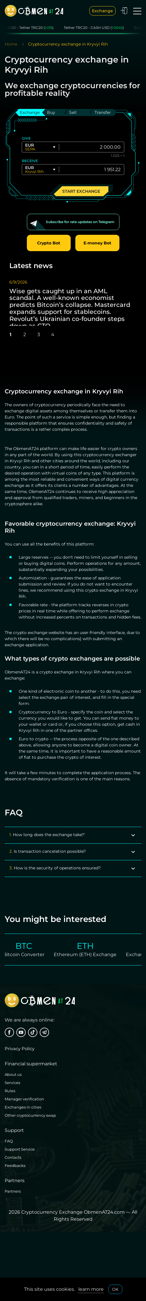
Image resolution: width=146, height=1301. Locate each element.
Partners (13, 1191)
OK (115, 1289)
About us (13, 1074)
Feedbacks (15, 1165)
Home (11, 44)
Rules (10, 1090)
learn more (91, 1289)
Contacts (13, 1157)
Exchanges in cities (23, 1107)
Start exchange (81, 191)
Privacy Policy (19, 1048)
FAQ (9, 1141)
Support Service (20, 1149)
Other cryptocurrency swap (30, 1115)
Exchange (102, 10)
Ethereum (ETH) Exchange (80, 954)
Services (12, 1082)
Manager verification (24, 1099)
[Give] (92, 147)
